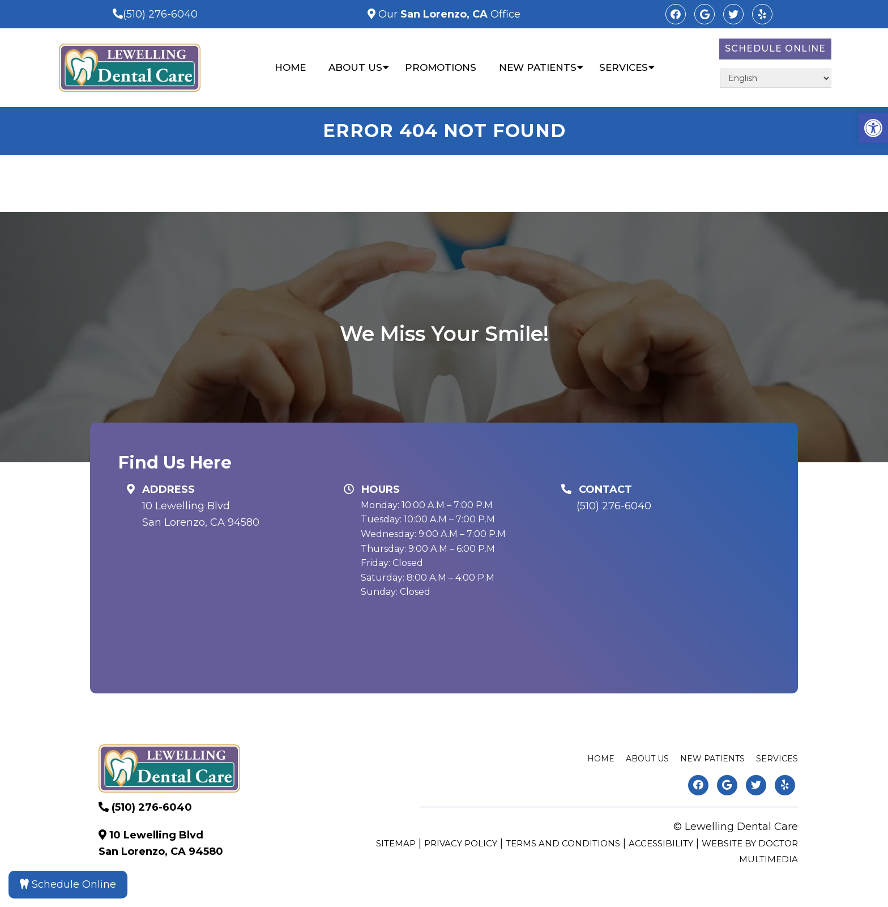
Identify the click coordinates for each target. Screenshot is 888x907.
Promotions (440, 67)
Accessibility (661, 843)
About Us (355, 67)
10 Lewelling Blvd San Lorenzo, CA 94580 (200, 514)
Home (290, 67)
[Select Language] (775, 78)
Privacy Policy (460, 843)
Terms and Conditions (563, 843)
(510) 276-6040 (160, 14)
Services (623, 67)
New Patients (538, 67)
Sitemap (396, 843)
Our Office (447, 14)
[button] (873, 128)
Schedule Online (775, 48)
